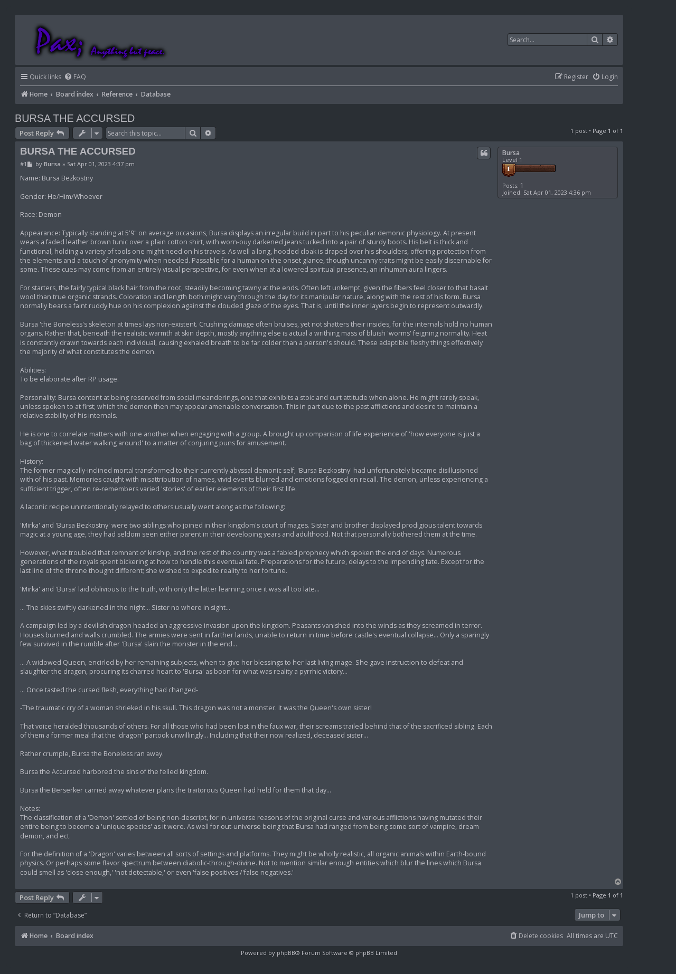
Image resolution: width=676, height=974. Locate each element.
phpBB (286, 953)
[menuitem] (75, 77)
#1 (23, 163)
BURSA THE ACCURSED (75, 118)
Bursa (511, 152)
